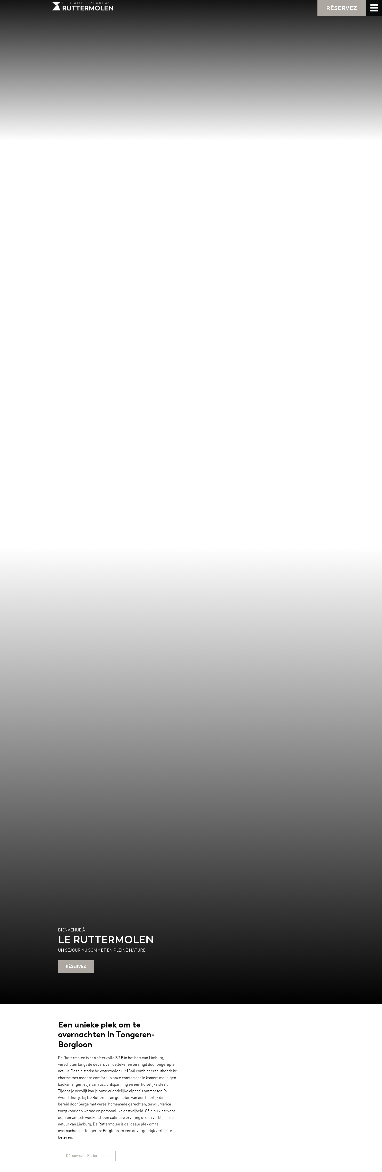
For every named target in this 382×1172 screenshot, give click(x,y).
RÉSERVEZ (341, 7)
